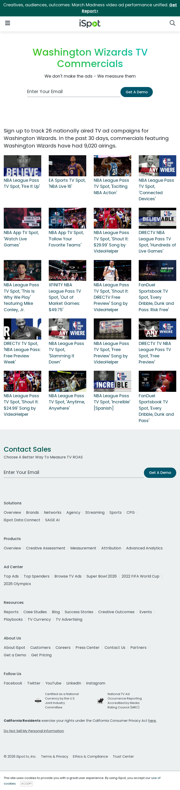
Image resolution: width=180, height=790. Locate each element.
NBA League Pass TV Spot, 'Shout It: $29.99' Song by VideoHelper (111, 242)
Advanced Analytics (144, 548)
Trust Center (123, 756)
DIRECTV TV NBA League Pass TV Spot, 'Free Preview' (155, 353)
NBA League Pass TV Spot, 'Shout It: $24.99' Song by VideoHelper (21, 405)
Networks (52, 512)
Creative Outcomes (116, 612)
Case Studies (35, 612)
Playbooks (13, 619)
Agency (73, 512)
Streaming (95, 512)
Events (145, 612)
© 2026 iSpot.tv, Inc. (20, 756)
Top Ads (11, 576)
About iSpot (14, 647)
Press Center (87, 647)
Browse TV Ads (68, 576)
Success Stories (79, 612)
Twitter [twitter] (34, 683)
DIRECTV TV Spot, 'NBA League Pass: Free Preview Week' (22, 353)
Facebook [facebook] (13, 683)
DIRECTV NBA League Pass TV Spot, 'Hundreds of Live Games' (157, 242)
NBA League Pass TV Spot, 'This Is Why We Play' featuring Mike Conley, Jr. (21, 297)
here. (152, 720)
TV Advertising (69, 619)
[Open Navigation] (7, 23)
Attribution (111, 548)
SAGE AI (52, 520)
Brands (32, 512)
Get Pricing (41, 655)
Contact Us (115, 647)
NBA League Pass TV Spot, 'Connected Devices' (156, 190)
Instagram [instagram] (95, 683)
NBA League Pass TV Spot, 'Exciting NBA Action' (111, 187)
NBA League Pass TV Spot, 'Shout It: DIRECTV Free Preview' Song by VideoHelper (111, 297)
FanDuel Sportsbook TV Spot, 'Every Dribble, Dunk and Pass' (156, 408)
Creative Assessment (45, 548)
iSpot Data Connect (22, 520)
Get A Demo (137, 92)
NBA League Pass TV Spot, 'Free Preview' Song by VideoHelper (111, 353)
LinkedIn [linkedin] (73, 683)
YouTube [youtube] (53, 683)
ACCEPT (26, 784)
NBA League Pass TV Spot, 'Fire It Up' (22, 183)
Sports (115, 512)
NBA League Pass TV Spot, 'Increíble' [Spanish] (112, 402)
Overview (12, 512)
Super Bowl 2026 (101, 576)
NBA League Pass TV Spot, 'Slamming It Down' (66, 353)
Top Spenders (36, 576)
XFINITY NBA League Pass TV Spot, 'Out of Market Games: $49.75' (65, 297)
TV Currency (39, 619)
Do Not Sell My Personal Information (34, 731)
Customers (40, 647)
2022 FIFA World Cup (140, 576)
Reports (11, 612)
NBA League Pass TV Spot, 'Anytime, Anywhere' (67, 402)
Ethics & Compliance (90, 756)
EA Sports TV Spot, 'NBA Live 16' (67, 183)
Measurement (83, 548)
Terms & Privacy (54, 756)
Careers (63, 647)
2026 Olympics (17, 583)
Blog (56, 612)
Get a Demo (15, 655)
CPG (131, 512)
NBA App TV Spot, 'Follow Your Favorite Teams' (66, 239)
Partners (138, 647)
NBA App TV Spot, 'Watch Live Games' (21, 239)
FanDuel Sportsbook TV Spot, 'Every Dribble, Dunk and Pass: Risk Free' (156, 297)
